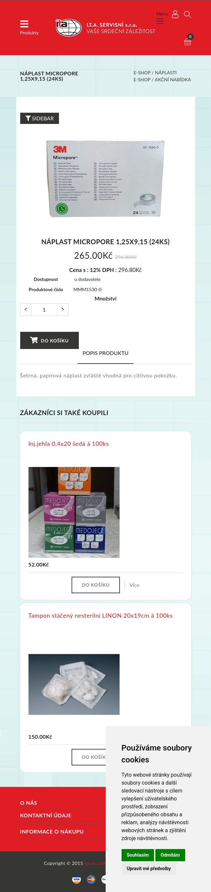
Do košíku (49, 340)
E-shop (141, 72)
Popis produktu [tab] (105, 353)
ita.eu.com (95, 863)
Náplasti (166, 72)
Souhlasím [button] (138, 855)
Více (134, 585)
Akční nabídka (173, 79)
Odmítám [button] (170, 855)
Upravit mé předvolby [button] (149, 868)
